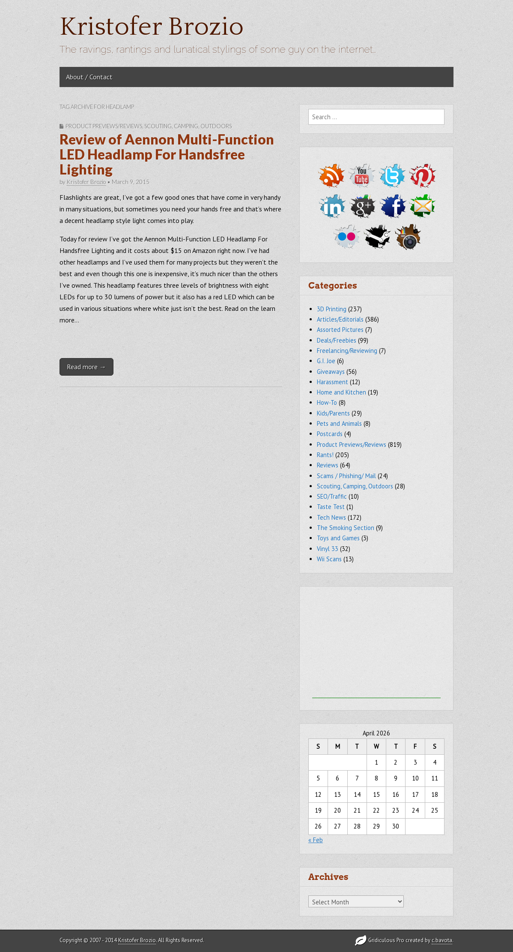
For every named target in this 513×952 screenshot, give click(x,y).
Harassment (332, 382)
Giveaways (331, 372)
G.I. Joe (326, 361)
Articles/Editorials (340, 319)
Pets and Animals (339, 423)
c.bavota (442, 940)
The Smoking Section (345, 528)
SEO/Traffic (332, 496)
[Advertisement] (376, 644)
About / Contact (89, 76)
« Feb (315, 840)
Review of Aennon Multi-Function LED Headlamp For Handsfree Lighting (167, 154)
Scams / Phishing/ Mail (346, 476)
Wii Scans (329, 559)
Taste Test (331, 507)
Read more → (86, 366)
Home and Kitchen (341, 392)
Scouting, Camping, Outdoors (188, 126)
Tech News (331, 517)
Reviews (327, 465)
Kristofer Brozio (152, 27)
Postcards (330, 434)
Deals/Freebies (336, 340)
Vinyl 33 (327, 549)
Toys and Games (338, 538)
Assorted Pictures (340, 329)
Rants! (325, 455)
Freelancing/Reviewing (347, 350)
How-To (327, 402)
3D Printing (331, 309)
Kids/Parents (333, 413)
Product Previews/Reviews (104, 126)
